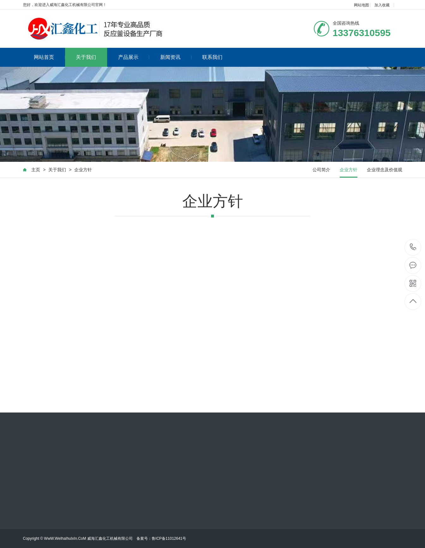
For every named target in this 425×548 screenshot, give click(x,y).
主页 (35, 169)
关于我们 (86, 57)
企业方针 (83, 169)
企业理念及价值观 (384, 169)
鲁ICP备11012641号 (169, 538)
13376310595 (413, 247)
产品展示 (133, 57)
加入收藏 (382, 5)
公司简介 (321, 169)
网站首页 (49, 57)
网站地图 (361, 5)
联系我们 (212, 57)
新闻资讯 (175, 57)
